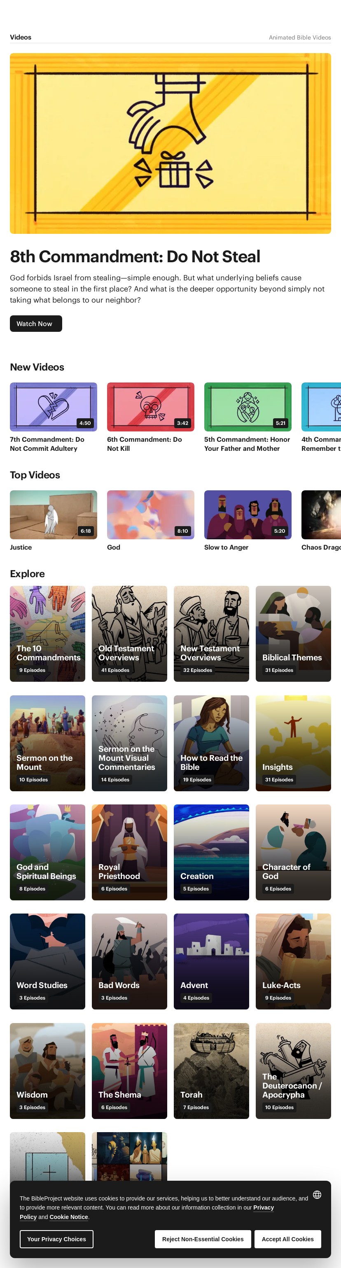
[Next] (324, 369)
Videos (20, 37)
